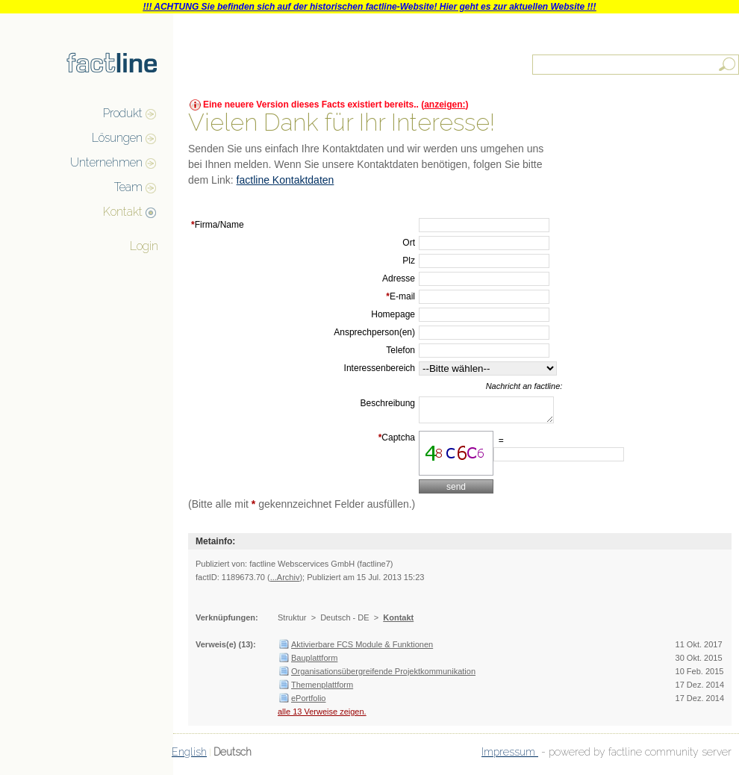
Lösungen (117, 138)
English (189, 756)
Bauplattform (314, 662)
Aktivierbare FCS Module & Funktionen (362, 648)
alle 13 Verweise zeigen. (322, 716)
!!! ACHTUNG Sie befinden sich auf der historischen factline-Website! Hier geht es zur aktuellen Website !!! (369, 6)
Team (128, 187)
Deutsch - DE (344, 621)
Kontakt (123, 212)
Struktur (292, 621)
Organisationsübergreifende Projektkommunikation (383, 675)
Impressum (509, 756)
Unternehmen (106, 162)
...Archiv (285, 581)
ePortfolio (308, 702)
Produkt (123, 113)
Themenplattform (322, 689)
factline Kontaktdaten (285, 180)
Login (144, 246)
